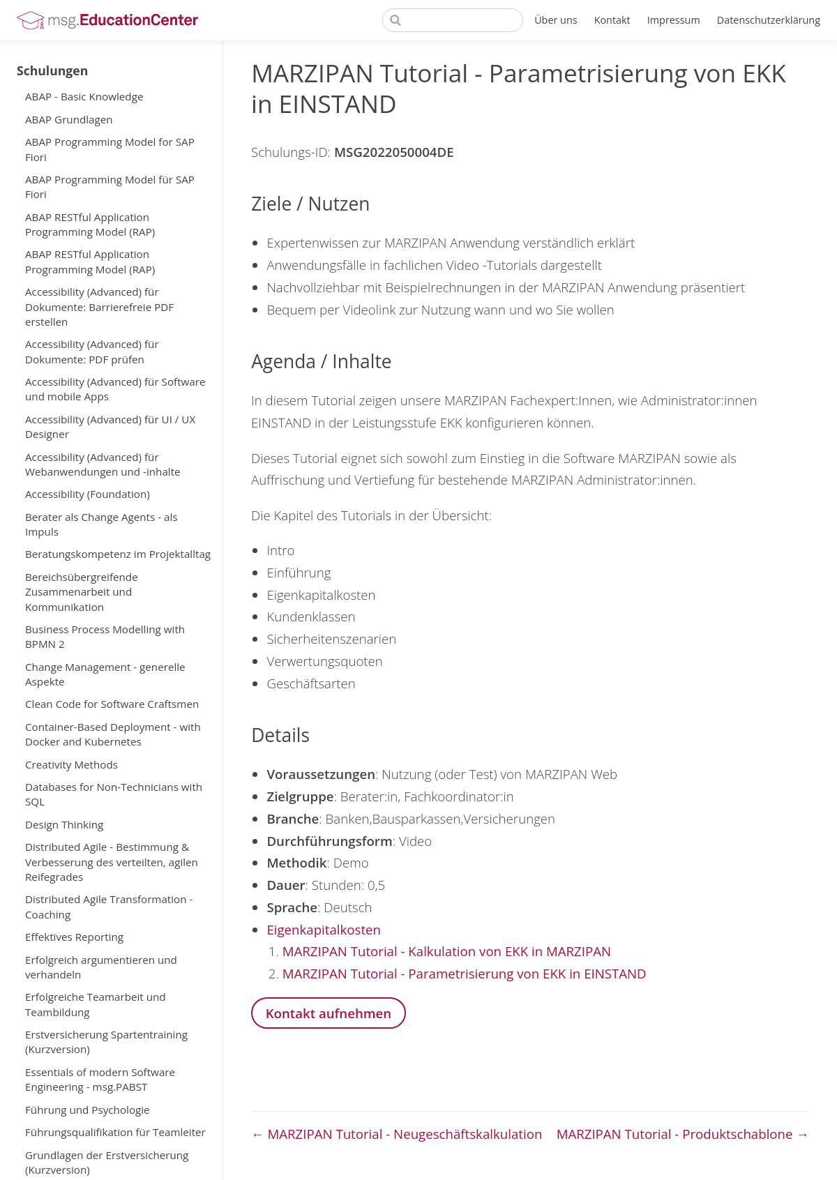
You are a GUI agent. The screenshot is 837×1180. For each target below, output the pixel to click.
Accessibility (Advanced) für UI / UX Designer (110, 426)
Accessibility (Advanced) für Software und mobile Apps (115, 389)
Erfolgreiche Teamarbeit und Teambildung (95, 1004)
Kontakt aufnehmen (329, 1013)
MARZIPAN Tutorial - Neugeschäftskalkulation (405, 1133)
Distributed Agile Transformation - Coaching (109, 906)
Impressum (673, 20)
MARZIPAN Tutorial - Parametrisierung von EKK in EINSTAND (464, 973)
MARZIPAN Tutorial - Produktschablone (677, 1133)
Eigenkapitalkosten (323, 929)
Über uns (556, 20)
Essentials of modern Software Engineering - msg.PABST (100, 1079)
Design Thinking (64, 824)
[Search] (452, 20)
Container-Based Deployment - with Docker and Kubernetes (113, 734)
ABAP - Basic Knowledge (84, 96)
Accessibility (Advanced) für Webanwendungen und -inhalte (103, 464)
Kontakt (612, 20)
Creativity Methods (71, 764)
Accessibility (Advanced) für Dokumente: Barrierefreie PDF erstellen (99, 306)
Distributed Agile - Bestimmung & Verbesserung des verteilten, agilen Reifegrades (111, 862)
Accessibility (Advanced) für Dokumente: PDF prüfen (92, 351)
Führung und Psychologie (87, 1110)
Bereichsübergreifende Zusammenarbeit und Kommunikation (81, 592)
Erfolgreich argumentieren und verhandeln (101, 967)
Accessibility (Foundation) (87, 494)
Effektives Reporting (74, 937)
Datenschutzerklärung (768, 20)
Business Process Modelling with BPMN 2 (105, 636)
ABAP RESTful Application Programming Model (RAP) (90, 224)
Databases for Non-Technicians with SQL (113, 794)
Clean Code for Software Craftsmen (112, 704)
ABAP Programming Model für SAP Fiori (110, 186)
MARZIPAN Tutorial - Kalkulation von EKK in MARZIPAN (446, 951)
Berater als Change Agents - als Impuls (101, 524)
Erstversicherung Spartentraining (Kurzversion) (106, 1041)
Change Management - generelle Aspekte (105, 674)
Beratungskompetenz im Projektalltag (118, 554)
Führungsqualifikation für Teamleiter (115, 1132)
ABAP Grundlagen (69, 119)
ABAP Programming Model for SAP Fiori (110, 149)
